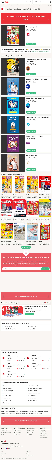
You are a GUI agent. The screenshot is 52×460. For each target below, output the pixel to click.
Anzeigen (48, 5)
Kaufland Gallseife (31, 400)
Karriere (2, 434)
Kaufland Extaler (31, 395)
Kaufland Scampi (6, 395)
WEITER (26, 19)
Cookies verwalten (30, 455)
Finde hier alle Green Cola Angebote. (40, 51)
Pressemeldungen (43, 437)
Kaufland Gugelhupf (7, 390)
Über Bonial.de (4, 430)
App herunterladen (43, 435)
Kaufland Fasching (31, 398)
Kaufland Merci (6, 403)
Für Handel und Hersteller (6, 432)
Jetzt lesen (29, 314)
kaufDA (2, 5)
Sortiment (25, 5)
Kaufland (19, 5)
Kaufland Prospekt (17, 432)
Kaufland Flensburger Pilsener (34, 388)
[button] (26, 35)
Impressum (28, 451)
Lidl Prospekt (29, 434)
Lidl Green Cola (30, 328)
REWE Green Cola (31, 326)
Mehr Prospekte (26, 247)
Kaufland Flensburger (7, 385)
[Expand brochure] (13, 35)
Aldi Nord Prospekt (30, 430)
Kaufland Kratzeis (6, 398)
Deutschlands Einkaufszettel (43, 431)
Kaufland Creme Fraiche (32, 393)
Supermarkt (13, 5)
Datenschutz (37, 265)
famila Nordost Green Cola (9, 328)
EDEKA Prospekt (17, 430)
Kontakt (27, 453)
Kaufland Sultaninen (31, 390)
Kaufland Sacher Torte (32, 385)
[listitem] (7, 187)
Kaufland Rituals (6, 400)
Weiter (45, 268)
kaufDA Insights (43, 433)
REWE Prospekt (17, 434)
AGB (2, 455)
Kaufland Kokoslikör (7, 393)
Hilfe (2, 451)
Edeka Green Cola (7, 326)
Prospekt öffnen (31, 43)
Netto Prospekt (30, 432)
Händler (7, 5)
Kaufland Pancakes (7, 388)
